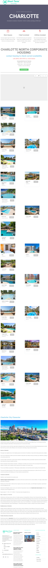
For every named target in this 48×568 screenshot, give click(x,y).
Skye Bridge (27, 147)
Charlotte (38, 527)
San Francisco (38, 524)
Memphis (37, 525)
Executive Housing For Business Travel (17, 517)
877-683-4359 (6, 534)
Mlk (2, 245)
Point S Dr (3, 214)
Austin (37, 529)
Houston (37, 531)
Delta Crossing (4, 132)
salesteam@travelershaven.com (7, 538)
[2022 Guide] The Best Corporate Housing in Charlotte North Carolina (18, 548)
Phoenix (37, 518)
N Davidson (28, 274)
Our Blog (37, 541)
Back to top (43, 565)
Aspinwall (28, 341)
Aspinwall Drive (28, 181)
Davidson (28, 115)
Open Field (3, 116)
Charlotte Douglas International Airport (7, 463)
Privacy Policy (38, 543)
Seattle (37, 534)
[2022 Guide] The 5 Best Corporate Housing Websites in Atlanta (18, 532)
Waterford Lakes (4, 181)
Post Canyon (3, 196)
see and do (11, 502)
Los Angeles (38, 520)
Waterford (4, 341)
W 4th (27, 245)
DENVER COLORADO (27, 516)
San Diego (38, 522)
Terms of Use (38, 545)
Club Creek (27, 214)
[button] (24, 70)
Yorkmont (4, 260)
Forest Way (3, 147)
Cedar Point (3, 163)
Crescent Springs (4, 231)
